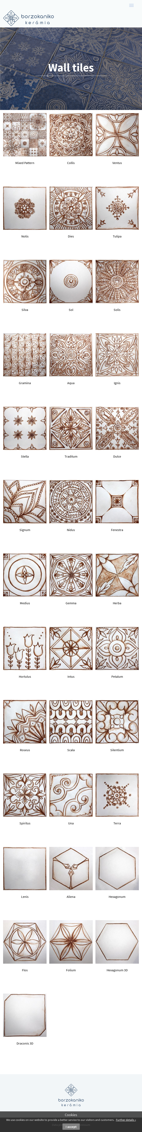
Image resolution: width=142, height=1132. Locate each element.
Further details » (126, 1120)
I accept (71, 1127)
